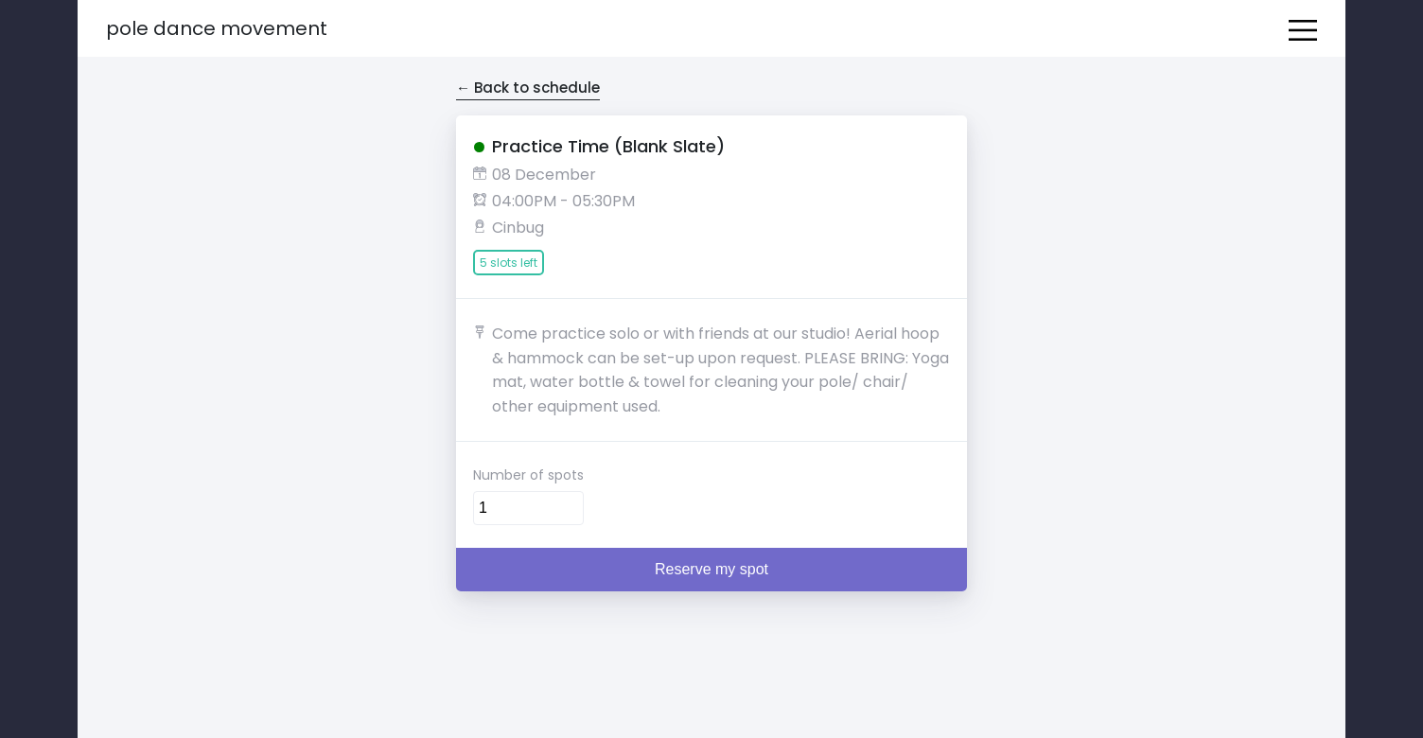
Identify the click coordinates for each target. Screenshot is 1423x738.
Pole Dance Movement (216, 28)
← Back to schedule (528, 87)
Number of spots (528, 475)
